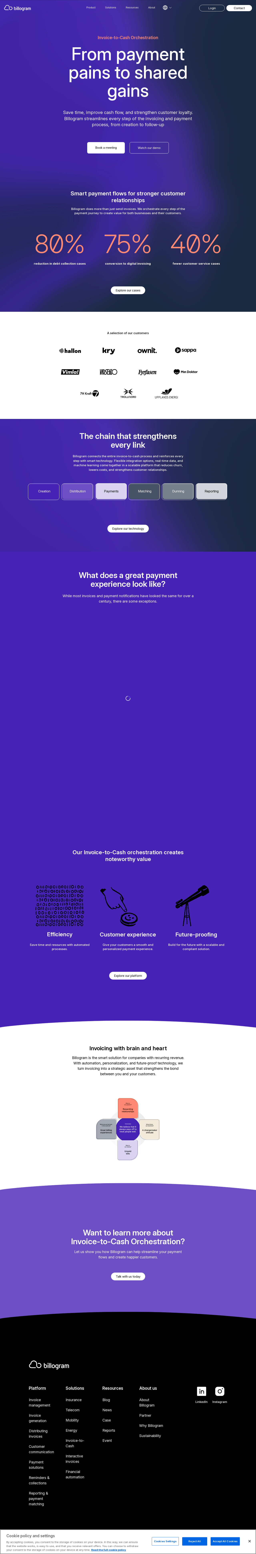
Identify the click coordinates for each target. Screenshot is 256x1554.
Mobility (72, 1420)
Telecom (73, 1410)
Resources (132, 7)
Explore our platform (128, 976)
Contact (239, 8)
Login (212, 8)
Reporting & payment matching (38, 1498)
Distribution (78, 491)
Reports (108, 1430)
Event (107, 1440)
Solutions (110, 7)
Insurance (74, 1400)
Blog (106, 1400)
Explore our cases (128, 290)
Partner (145, 1415)
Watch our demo (149, 148)
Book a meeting (106, 147)
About (151, 7)
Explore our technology (128, 529)
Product (91, 7)
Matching (144, 491)
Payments (111, 491)
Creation (44, 491)
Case (106, 1420)
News (107, 1410)
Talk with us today (128, 1276)
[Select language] (167, 7)
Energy (71, 1430)
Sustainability (150, 1436)
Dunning (178, 491)
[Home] (33, 8)
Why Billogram (151, 1425)
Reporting (212, 491)
